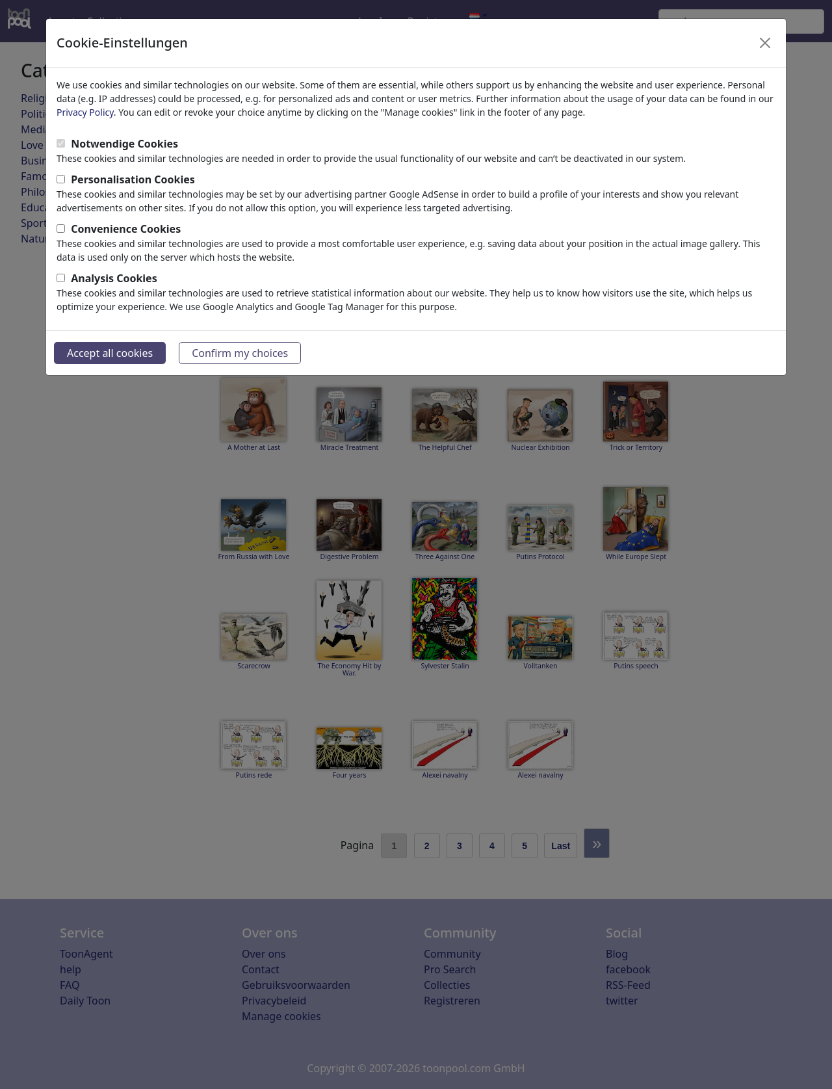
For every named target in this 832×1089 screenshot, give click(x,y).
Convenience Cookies (126, 229)
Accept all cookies (110, 353)
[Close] (765, 43)
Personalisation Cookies (133, 179)
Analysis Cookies (114, 278)
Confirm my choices (240, 353)
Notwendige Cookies (124, 144)
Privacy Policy (85, 112)
